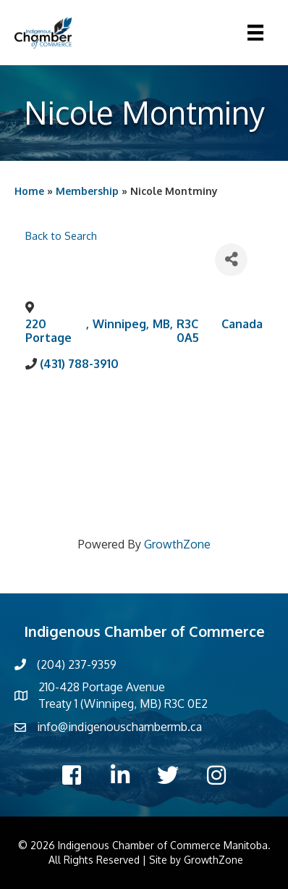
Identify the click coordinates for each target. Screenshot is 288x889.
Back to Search (61, 235)
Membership (87, 191)
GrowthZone (177, 544)
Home (29, 191)
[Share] (231, 259)
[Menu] (255, 32)
